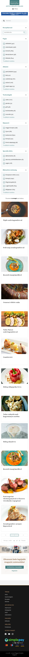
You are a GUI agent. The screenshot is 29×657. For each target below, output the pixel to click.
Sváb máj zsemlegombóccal (13, 248)
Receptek (7, 599)
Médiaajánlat (8, 610)
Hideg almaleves (9, 442)
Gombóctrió (7, 357)
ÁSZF (6, 612)
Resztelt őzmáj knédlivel (12, 275)
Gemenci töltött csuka (11, 302)
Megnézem (14, 570)
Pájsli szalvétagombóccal (12, 220)
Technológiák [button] (15, 95)
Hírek (6, 594)
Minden (23, 540)
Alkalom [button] (15, 67)
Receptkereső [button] (15, 28)
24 (14, 540)
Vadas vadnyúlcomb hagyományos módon (11, 415)
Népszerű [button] (15, 123)
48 (17, 540)
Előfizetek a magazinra (14, 567)
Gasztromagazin (9, 597)
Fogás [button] (15, 39)
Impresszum (8, 607)
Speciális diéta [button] (15, 151)
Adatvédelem (8, 614)
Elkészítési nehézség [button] (15, 170)
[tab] (14, 28)
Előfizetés (7, 621)
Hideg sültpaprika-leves (12, 387)
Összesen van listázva (14, 198)
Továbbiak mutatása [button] (8, 61)
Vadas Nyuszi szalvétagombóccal (10, 331)
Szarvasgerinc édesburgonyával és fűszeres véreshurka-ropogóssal (14, 499)
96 (19, 540)
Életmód (7, 601)
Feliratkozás (8, 627)
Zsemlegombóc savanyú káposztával (12, 525)
